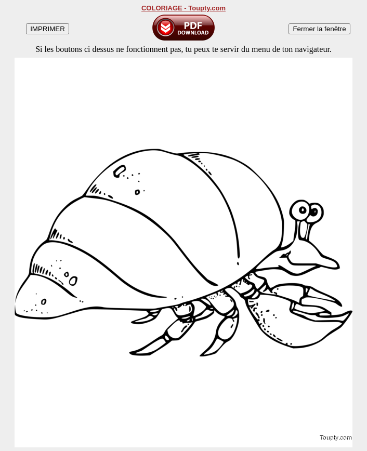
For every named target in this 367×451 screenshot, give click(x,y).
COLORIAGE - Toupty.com (183, 8)
